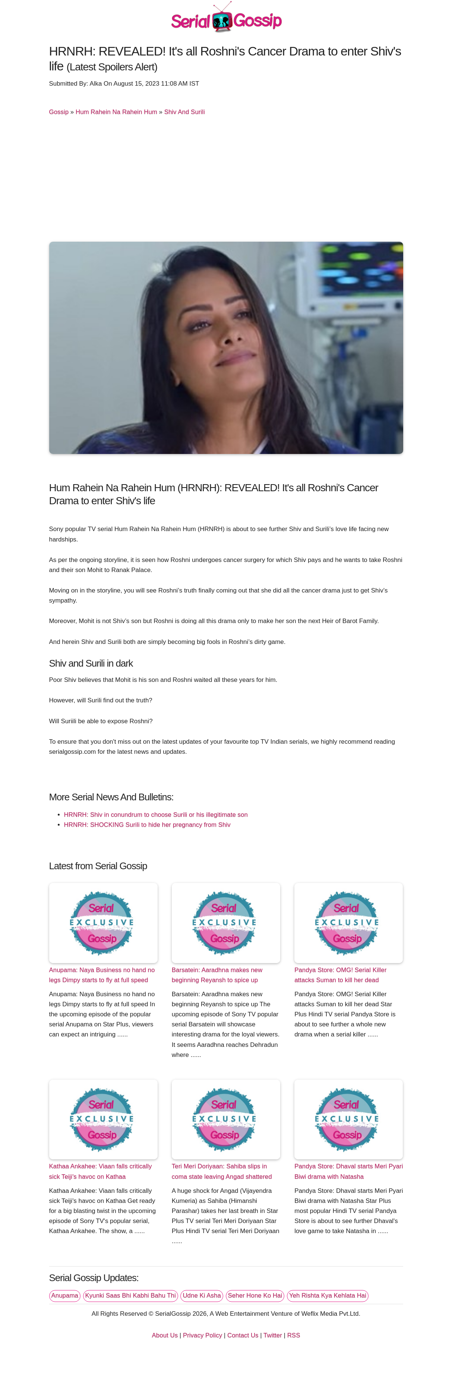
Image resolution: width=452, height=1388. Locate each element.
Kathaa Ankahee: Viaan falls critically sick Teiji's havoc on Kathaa (100, 1171)
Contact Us (243, 1335)
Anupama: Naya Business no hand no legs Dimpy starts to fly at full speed (102, 975)
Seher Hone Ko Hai (255, 1295)
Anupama (64, 1295)
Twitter (272, 1335)
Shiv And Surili (184, 111)
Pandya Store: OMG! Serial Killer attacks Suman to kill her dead (340, 975)
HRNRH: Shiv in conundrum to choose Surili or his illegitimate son (156, 814)
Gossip (59, 111)
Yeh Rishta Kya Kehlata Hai (327, 1295)
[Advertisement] (226, 182)
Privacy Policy (202, 1335)
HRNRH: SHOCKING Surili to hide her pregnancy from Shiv (147, 824)
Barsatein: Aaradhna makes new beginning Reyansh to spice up (217, 975)
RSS (293, 1335)
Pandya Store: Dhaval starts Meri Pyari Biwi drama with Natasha (348, 1171)
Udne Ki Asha (202, 1295)
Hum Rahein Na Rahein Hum (116, 111)
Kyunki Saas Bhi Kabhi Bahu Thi (130, 1295)
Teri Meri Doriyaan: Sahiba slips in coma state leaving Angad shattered (222, 1171)
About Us (165, 1335)
